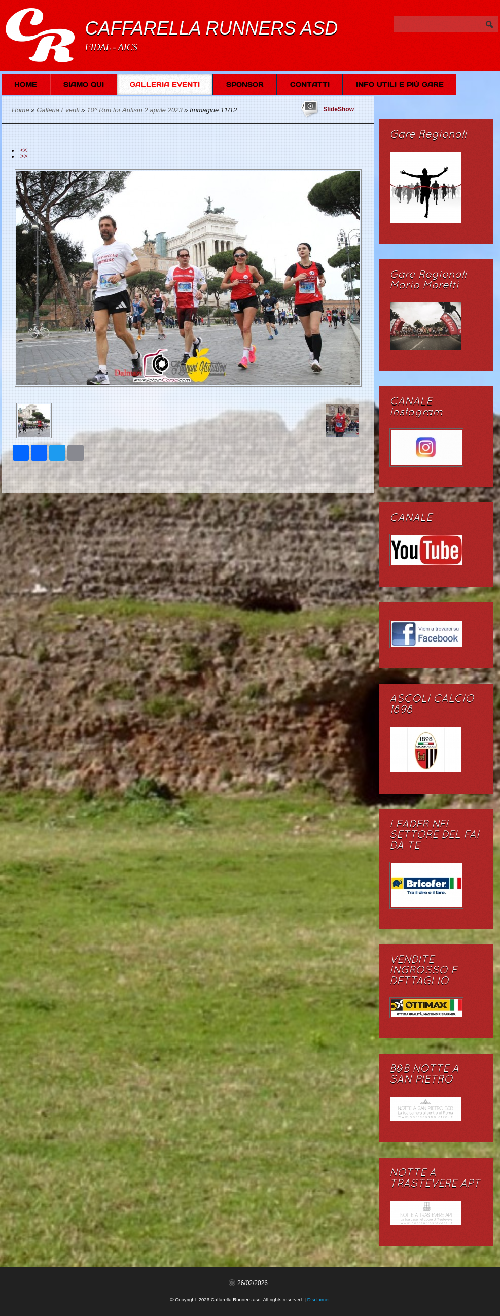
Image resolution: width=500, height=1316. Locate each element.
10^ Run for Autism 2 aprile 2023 (134, 110)
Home (25, 84)
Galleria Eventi (165, 84)
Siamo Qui (83, 84)
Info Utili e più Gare (400, 84)
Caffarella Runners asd (211, 28)
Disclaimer (318, 1299)
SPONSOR (245, 84)
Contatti (310, 84)
